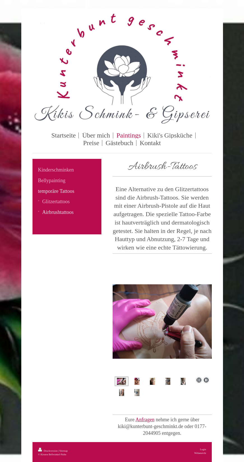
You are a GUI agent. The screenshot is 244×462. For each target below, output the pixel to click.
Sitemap (63, 450)
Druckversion (48, 450)
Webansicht (200, 453)
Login (203, 449)
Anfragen (145, 419)
